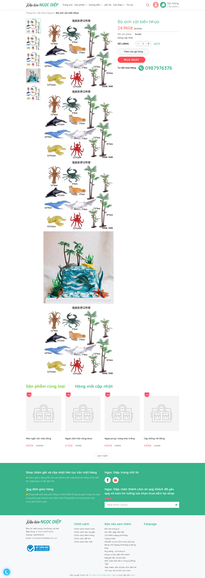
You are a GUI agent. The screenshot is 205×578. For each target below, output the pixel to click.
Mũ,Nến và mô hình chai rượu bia (120, 541)
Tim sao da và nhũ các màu (118, 570)
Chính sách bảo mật (83, 541)
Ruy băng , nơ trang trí (115, 551)
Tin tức (129, 4)
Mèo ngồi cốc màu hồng (38, 438)
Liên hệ (107, 4)
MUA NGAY (131, 59)
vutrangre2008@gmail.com (44, 538)
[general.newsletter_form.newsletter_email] (142, 505)
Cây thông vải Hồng (154, 438)
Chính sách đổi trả (82, 538)
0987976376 (158, 68)
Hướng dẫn (95, 4)
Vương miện (110, 538)
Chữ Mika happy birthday (116, 535)
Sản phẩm (80, 4)
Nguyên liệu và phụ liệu (115, 557)
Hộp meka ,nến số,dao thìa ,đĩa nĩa (120, 567)
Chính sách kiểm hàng (84, 535)
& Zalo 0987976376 (44, 531)
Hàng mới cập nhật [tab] (94, 386)
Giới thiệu (118, 4)
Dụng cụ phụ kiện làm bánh (117, 554)
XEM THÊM (102, 456)
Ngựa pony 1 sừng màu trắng (120, 438)
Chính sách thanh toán (84, 529)
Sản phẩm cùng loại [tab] (45, 386)
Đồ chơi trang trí (112, 529)
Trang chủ (67, 4)
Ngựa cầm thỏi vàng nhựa (78, 438)
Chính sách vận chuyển (84, 532)
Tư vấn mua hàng (127, 67)
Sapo (132, 575)
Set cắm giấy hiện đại (114, 532)
